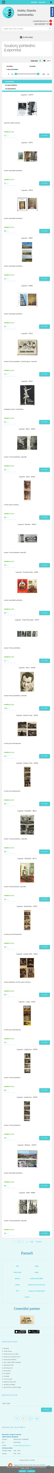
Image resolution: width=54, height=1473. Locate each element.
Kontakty (6, 1376)
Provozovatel (8, 1379)
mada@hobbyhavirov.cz (41, 21)
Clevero (13, 1465)
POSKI (27, 1297)
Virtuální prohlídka (9, 1384)
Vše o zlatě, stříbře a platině (12, 1362)
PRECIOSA (17, 1272)
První (14, 1241)
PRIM (36, 1272)
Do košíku (44, 135)
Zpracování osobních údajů (12, 1387)
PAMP (17, 1285)
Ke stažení (7, 1373)
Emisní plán (7, 1370)
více (30, 1468)
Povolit (22, 1471)
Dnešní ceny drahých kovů (12, 1357)
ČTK (17, 1291)
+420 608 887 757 (41, 24)
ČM (17, 1266)
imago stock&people (36, 1291)
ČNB (36, 1266)
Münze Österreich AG (36, 1285)
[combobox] (49, 61)
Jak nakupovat (8, 1368)
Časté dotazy (8, 1351)
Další (31, 1241)
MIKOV (17, 1278)
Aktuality (6, 1348)
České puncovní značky (11, 1354)
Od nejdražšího (10, 89)
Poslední (38, 1241)
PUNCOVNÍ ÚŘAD (36, 1278)
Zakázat (31, 1471)
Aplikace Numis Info (10, 1382)
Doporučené (9, 81)
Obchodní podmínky (10, 1359)
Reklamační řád (8, 1365)
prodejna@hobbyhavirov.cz (22, 1445)
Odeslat (46, 1409)
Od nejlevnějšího (11, 85)
